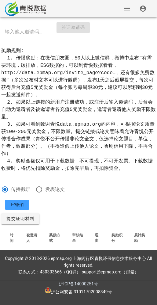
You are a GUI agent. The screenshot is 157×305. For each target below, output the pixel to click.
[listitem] (143, 8)
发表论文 (55, 189)
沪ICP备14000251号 (78, 283)
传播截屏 (21, 189)
